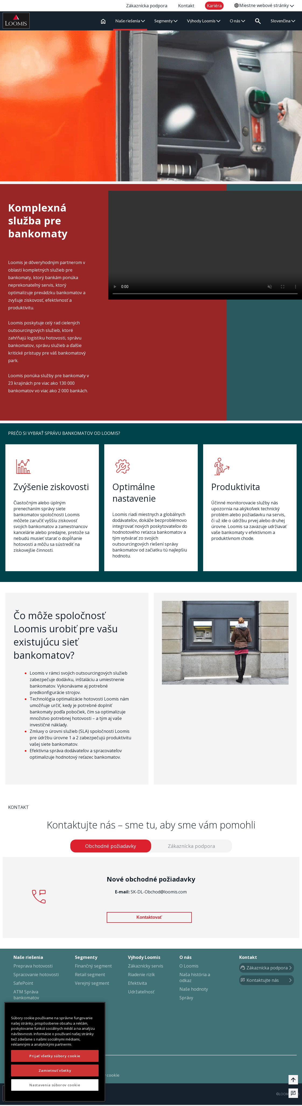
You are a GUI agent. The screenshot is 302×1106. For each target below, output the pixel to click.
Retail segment (90, 976)
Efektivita (137, 984)
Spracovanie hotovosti (36, 976)
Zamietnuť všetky (55, 1070)
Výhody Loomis (204, 20)
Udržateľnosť (141, 993)
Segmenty (167, 20)
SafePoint (23, 984)
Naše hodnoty (193, 990)
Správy (186, 999)
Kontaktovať (149, 918)
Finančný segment (93, 967)
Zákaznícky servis (145, 967)
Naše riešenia (131, 20)
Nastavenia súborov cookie (54, 1085)
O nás (238, 20)
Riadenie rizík (141, 976)
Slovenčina (283, 20)
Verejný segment (92, 984)
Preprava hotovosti (33, 967)
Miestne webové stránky (266, 5)
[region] (54, 1052)
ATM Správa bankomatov (26, 996)
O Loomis (189, 967)
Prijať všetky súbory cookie (54, 1055)
